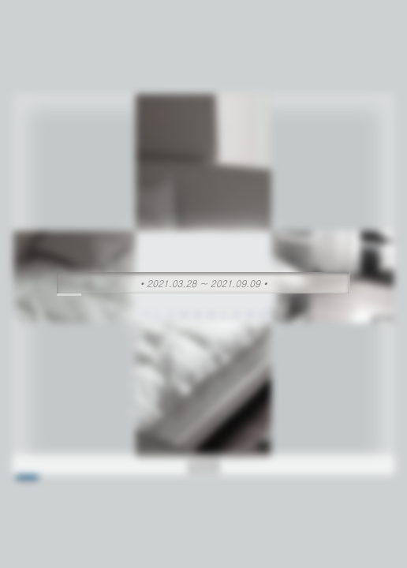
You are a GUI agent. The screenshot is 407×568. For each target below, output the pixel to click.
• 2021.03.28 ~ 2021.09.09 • (204, 283)
